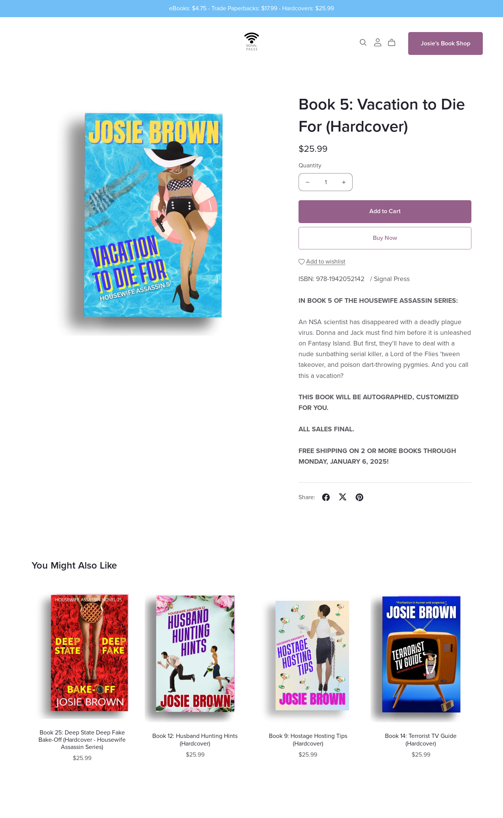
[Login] (377, 42)
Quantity (310, 165)
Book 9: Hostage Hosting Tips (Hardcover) (308, 739)
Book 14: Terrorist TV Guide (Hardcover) (421, 739)
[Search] (363, 42)
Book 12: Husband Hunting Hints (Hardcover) (195, 739)
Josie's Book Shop (445, 43)
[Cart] (395, 43)
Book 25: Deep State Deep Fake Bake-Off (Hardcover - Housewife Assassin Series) (82, 740)
